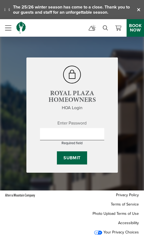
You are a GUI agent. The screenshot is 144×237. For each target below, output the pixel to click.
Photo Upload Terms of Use (116, 213)
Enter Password (72, 123)
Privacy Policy (127, 195)
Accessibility (128, 223)
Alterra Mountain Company (20, 195)
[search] (105, 28)
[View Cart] (118, 28)
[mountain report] (92, 28)
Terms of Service (125, 204)
